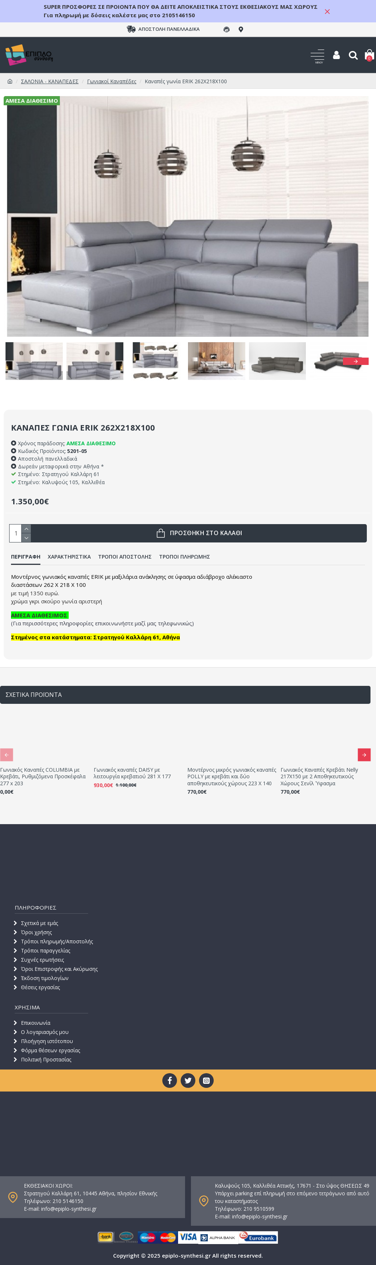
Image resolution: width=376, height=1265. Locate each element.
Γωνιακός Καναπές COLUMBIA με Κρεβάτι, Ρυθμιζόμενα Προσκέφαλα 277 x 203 (43, 776)
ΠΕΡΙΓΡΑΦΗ (25, 556)
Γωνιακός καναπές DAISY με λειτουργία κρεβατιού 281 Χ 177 (132, 773)
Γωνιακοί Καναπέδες (111, 81)
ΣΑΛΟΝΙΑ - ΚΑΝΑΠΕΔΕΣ (50, 81)
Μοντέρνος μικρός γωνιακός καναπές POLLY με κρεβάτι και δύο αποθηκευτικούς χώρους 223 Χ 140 (231, 776)
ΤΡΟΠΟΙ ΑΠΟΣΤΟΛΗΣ (125, 556)
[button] (356, 361)
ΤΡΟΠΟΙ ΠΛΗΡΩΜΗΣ (184, 556)
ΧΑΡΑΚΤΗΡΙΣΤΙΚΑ (69, 556)
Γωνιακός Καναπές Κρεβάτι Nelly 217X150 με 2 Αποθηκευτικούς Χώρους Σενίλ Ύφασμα (319, 776)
